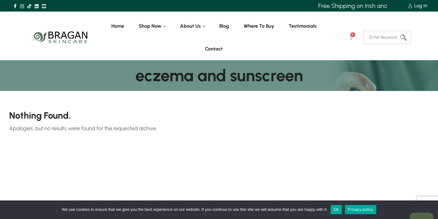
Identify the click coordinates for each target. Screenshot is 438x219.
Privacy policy (360, 209)
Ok (336, 209)
